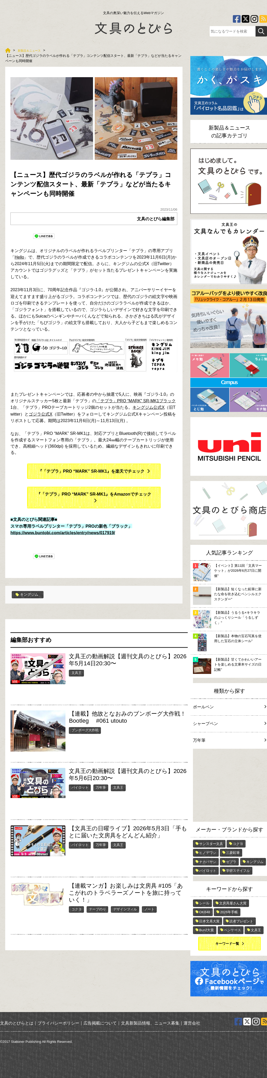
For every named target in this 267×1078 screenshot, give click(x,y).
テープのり (97, 909)
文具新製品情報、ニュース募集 (150, 1023)
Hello (19, 257)
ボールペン (229, 707)
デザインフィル (125, 909)
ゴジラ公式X (40, 414)
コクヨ (76, 909)
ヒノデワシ (207, 853)
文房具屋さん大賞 (232, 903)
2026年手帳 (229, 912)
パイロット (79, 787)
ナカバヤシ (207, 862)
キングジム (28, 594)
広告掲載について (100, 1023)
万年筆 (101, 787)
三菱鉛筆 (233, 853)
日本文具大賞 (209, 921)
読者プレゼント (241, 921)
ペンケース (232, 930)
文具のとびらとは (16, 1023)
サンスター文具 (211, 844)
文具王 (76, 673)
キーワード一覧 (227, 944)
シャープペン (229, 723)
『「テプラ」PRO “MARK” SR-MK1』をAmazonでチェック (94, 494)
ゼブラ (231, 862)
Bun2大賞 (206, 930)
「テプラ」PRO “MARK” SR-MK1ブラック (136, 401)
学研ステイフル (238, 871)
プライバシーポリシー (58, 1023)
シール (204, 903)
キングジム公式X (148, 407)
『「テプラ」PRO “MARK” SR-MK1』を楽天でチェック (91, 471)
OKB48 (204, 912)
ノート (149, 909)
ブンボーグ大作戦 (85, 730)
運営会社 (192, 1023)
